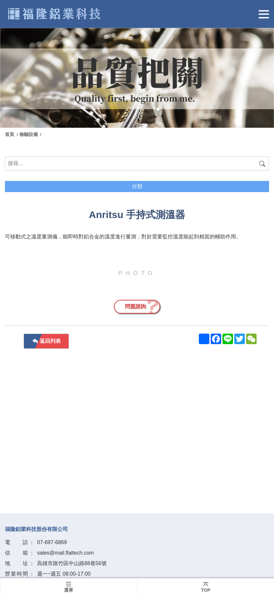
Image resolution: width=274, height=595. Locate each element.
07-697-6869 (52, 542)
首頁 (10, 134)
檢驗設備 (29, 134)
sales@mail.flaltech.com (65, 553)
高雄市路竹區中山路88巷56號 (72, 563)
